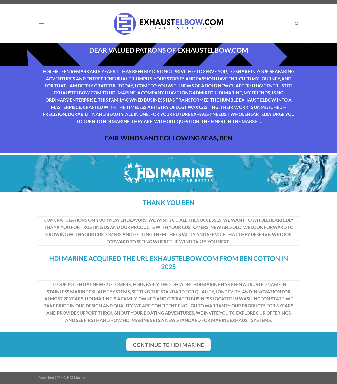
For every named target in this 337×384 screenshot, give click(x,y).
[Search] (297, 23)
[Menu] (41, 23)
